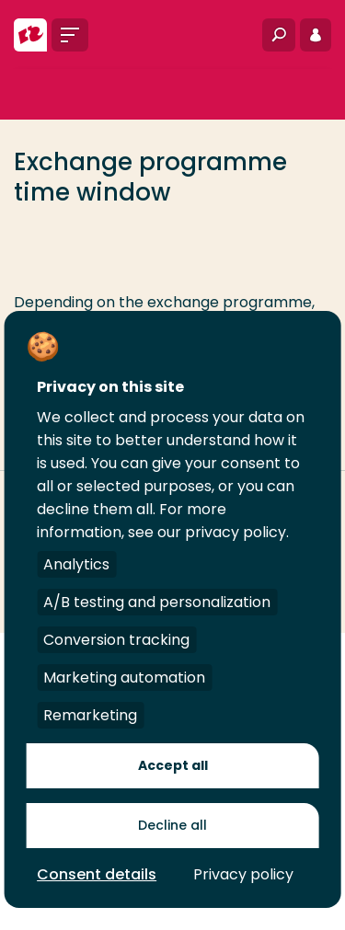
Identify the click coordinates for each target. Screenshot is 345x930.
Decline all (172, 825)
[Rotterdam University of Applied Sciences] (30, 35)
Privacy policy (243, 874)
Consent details (96, 874)
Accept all (173, 765)
